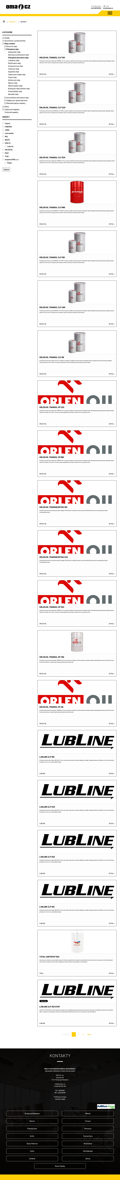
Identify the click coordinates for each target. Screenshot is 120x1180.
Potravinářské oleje (15, 91)
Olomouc (88, 1128)
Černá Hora (87, 1136)
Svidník (32, 1158)
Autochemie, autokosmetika (15, 41)
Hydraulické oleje (14, 52)
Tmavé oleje (12, 77)
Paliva (7, 107)
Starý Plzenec (32, 1143)
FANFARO (7, 127)
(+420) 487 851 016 (60, 1086)
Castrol (6, 123)
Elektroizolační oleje (15, 86)
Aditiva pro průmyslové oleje (18, 55)
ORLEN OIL (7, 150)
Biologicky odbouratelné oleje (19, 89)
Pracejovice (32, 1128)
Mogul (8, 163)
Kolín (32, 1136)
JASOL (6, 130)
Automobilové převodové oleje (17, 98)
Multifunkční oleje (14, 63)
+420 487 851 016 (96, 8)
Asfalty (7, 38)
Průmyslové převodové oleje (18, 58)
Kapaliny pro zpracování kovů (16, 100)
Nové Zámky (60, 1166)
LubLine (9, 146)
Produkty (13, 22)
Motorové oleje (11, 46)
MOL (5, 137)
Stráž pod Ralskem (32, 1113)
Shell (5, 153)
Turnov (88, 1121)
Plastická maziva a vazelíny (15, 103)
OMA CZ (6, 143)
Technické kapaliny (11, 112)
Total (5, 156)
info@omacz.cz (108, 8)
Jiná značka (7, 133)
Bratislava (88, 1143)
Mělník (87, 1113)
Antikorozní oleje (14, 80)
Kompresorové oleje (15, 66)
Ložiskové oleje (13, 60)
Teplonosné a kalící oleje (17, 75)
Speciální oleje (13, 94)
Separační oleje (13, 72)
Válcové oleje (12, 83)
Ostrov (32, 1121)
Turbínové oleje (13, 69)
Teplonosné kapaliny (12, 109)
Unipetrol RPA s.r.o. (10, 160)
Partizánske (88, 1151)
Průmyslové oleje (12, 49)
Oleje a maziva (10, 44)
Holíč (32, 1151)
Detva (87, 1158)
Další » (89, 1034)
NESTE (6, 140)
